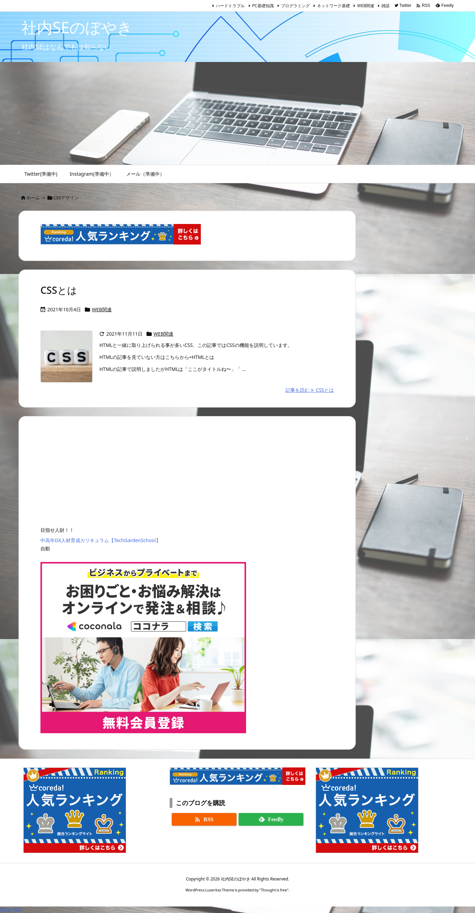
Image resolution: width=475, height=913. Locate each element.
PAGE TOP (11, 909)
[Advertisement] (237, 113)
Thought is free (274, 889)
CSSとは (58, 290)
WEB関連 (365, 6)
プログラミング (295, 6)
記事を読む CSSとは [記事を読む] (309, 390)
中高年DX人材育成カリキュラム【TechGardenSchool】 (100, 540)
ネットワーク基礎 (333, 6)
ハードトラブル (230, 6)
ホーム (33, 198)
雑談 (385, 6)
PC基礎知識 (263, 6)
